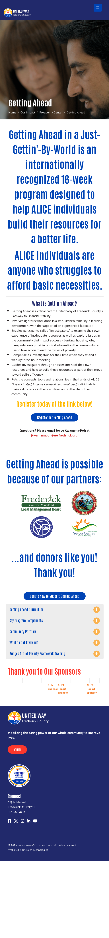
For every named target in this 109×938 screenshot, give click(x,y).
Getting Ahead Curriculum (26, 609)
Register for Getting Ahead (54, 417)
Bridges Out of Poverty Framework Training (37, 653)
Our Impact (27, 112)
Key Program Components (26, 620)
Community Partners (22, 631)
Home (12, 112)
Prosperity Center (51, 112)
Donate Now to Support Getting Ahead (54, 596)
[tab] (54, 609)
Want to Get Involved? (23, 642)
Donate (17, 749)
